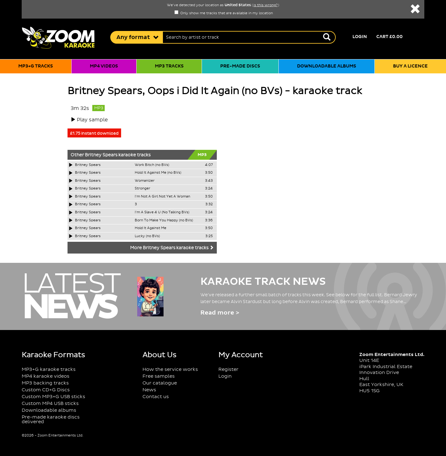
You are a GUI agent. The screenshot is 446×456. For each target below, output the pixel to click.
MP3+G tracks (35, 66)
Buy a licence (410, 66)
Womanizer (145, 181)
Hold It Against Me (150, 228)
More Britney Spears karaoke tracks (172, 248)
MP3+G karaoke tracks (49, 369)
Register (228, 369)
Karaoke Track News (263, 282)
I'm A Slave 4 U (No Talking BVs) (162, 212)
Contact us (155, 397)
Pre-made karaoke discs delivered (51, 419)
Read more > (219, 313)
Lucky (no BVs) (147, 236)
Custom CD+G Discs (46, 390)
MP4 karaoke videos (45, 376)
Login (359, 36)
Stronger (142, 188)
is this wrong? (265, 5)
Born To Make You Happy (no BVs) (164, 220)
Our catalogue (159, 383)
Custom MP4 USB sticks (50, 403)
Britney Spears (101, 155)
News (149, 390)
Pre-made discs (240, 66)
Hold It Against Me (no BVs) (158, 173)
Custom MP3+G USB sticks (53, 397)
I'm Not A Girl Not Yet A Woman (162, 196)
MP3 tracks (169, 66)
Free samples (158, 376)
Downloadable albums (326, 66)
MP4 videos (104, 66)
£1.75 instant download (94, 133)
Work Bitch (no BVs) (152, 165)
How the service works (170, 369)
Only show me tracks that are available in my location (223, 13)
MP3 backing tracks (45, 383)
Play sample (92, 120)
